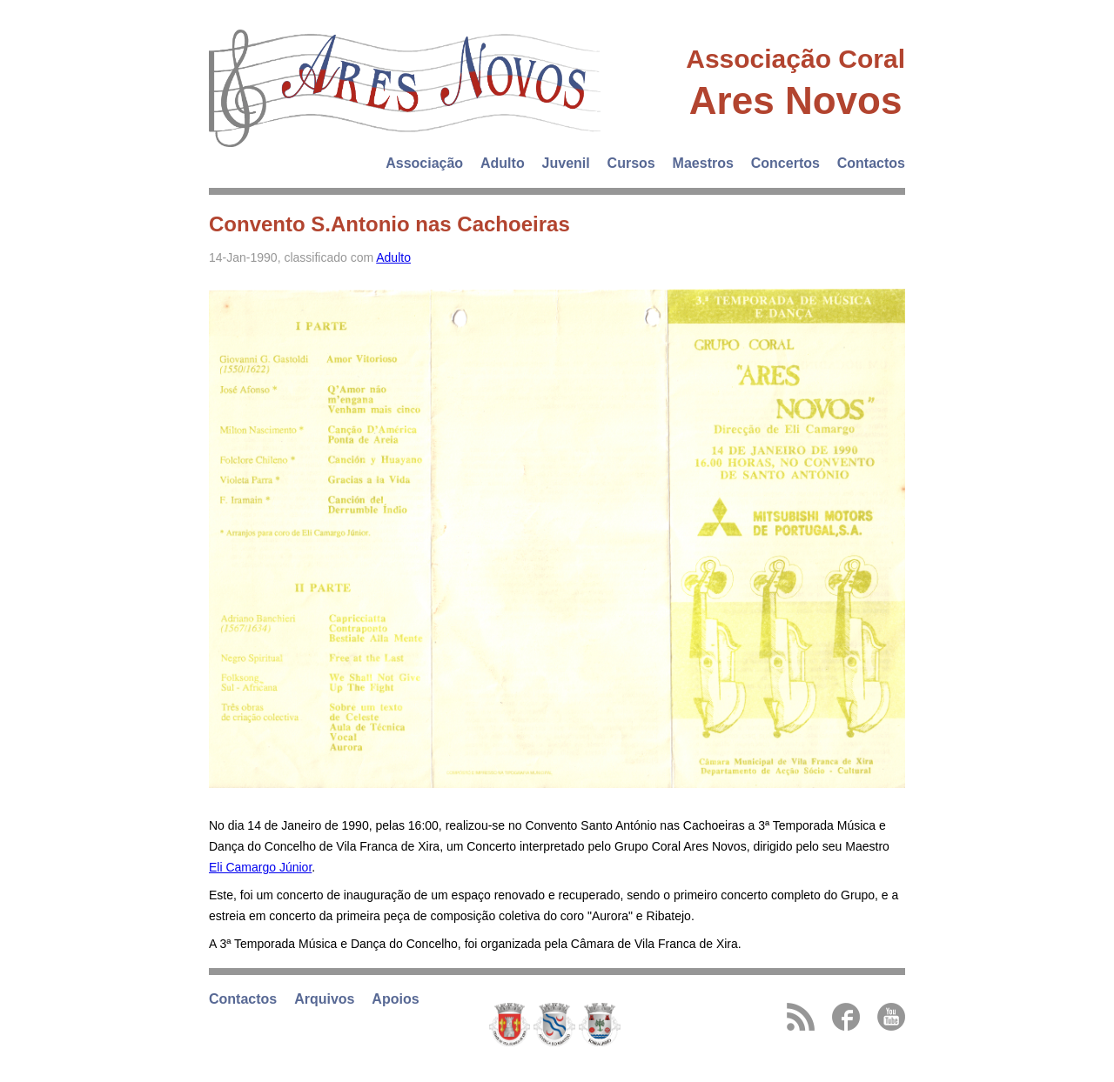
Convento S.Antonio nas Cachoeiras (389, 224)
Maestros (703, 163)
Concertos (785, 163)
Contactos (871, 163)
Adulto (502, 163)
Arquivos (324, 999)
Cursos (631, 163)
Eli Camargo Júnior (260, 867)
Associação (424, 163)
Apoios (395, 999)
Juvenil (566, 163)
